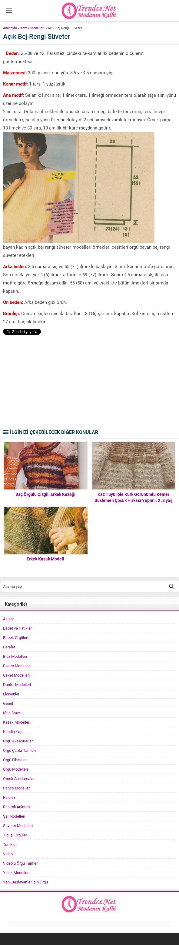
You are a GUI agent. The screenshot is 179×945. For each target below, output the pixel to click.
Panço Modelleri (17, 788)
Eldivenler (11, 694)
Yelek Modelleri (16, 872)
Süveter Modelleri (18, 825)
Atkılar (8, 618)
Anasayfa (10, 27)
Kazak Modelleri (32, 27)
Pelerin (9, 797)
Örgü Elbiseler (15, 759)
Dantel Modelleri (17, 684)
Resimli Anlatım (16, 806)
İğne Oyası (12, 712)
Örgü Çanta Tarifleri (19, 750)
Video (8, 853)
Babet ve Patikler (17, 628)
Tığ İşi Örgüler (15, 835)
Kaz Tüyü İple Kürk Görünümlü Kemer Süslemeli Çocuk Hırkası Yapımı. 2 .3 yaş (133, 497)
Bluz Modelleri (15, 656)
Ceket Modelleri (16, 675)
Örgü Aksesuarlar (18, 741)
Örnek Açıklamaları (19, 778)
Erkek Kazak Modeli (45, 559)
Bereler (9, 647)
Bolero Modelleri (17, 665)
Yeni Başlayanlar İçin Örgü (25, 882)
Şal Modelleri (14, 816)
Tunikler (10, 844)
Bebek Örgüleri (15, 637)
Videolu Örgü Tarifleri (20, 863)
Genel (8, 703)
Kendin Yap (12, 731)
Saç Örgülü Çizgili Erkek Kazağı (45, 494)
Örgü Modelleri (15, 769)
